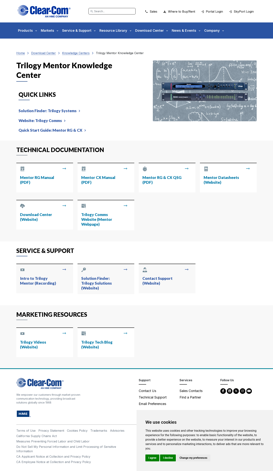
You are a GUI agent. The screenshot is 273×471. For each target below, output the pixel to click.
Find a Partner (190, 397)
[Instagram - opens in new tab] (242, 391)
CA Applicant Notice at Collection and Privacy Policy (53, 456)
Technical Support (153, 397)
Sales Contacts (191, 391)
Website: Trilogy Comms (40, 120)
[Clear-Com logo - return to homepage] (44, 11)
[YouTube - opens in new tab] (249, 391)
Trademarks (98, 430)
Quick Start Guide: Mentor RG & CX (50, 130)
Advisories (117, 430)
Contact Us (147, 391)
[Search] (112, 11)
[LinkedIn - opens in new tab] (229, 391)
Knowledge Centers (76, 53)
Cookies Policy (77, 430)
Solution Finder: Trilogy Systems (48, 110)
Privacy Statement (51, 430)
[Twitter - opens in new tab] (236, 391)
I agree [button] (152, 457)
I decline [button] (168, 457)
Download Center (43, 53)
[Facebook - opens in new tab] (223, 391)
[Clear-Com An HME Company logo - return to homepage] (40, 383)
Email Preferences (152, 404)
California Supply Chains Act (36, 436)
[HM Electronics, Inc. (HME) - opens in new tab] (23, 414)
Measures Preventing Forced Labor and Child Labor (53, 441)
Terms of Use (26, 430)
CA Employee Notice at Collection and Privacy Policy (53, 462)
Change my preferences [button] (193, 457)
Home (20, 53)
